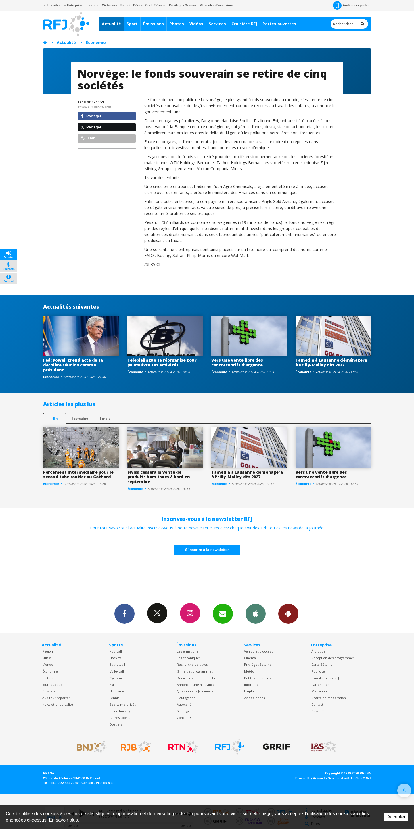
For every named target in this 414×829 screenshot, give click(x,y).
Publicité (318, 671)
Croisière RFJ (244, 23)
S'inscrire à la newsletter (207, 550)
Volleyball (117, 671)
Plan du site (104, 782)
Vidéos (196, 23)
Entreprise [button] (73, 5)
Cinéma (250, 658)
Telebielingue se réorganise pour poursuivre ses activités (162, 362)
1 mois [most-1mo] (104, 418)
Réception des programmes (332, 658)
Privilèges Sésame (183, 5)
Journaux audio (54, 684)
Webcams (109, 5)
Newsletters (223, 613)
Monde (47, 664)
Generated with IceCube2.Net (349, 778)
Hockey (115, 658)
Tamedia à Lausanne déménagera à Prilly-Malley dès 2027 (331, 362)
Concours (184, 717)
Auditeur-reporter (351, 5)
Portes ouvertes (279, 23)
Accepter (396, 816)
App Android (288, 613)
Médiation (319, 691)
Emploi (125, 5)
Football (116, 651)
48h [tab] (54, 418)
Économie (96, 42)
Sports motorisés (123, 704)
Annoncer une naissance (196, 684)
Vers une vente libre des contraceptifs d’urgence (237, 362)
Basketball (117, 664)
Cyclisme (116, 678)
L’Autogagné (186, 698)
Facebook (124, 613)
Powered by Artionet (310, 778)
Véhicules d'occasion (260, 651)
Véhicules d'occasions (217, 5)
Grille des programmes (195, 671)
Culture (48, 678)
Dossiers (48, 691)
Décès (137, 5)
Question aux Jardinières (196, 691)
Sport (132, 23)
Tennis (114, 698)
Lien (88, 138)
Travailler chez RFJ (325, 678)
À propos (318, 651)
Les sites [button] (52, 5)
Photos (176, 23)
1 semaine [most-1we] (79, 418)
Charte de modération (328, 698)
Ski (112, 684)
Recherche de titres (192, 664)
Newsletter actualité (57, 704)
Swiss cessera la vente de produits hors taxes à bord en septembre (158, 477)
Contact (317, 704)
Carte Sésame (155, 5)
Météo (249, 671)
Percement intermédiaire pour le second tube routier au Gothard (78, 474)
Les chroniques (188, 658)
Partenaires (320, 684)
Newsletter (319, 711)
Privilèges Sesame (258, 664)
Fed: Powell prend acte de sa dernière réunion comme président (73, 365)
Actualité (111, 23)
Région (47, 651)
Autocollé (184, 704)
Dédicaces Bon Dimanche (196, 678)
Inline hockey (120, 711)
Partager (91, 116)
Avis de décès (254, 698)
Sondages (184, 711)
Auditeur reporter (56, 698)
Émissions (153, 23)
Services (217, 23)
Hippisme (117, 691)
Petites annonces (257, 678)
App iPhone (256, 613)
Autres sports (120, 717)
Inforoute (92, 5)
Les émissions (187, 651)
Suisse (47, 658)
